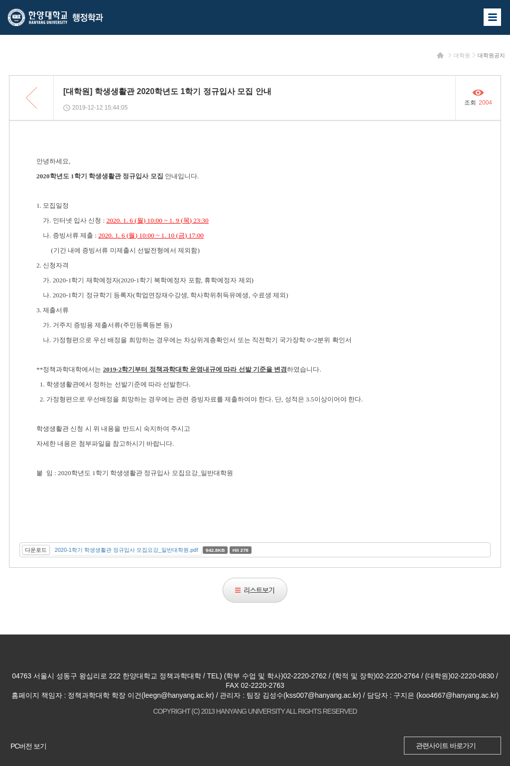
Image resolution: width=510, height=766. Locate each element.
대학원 (462, 55)
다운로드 (36, 550)
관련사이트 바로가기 (446, 746)
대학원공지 (491, 55)
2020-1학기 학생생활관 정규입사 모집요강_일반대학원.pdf (126, 550)
